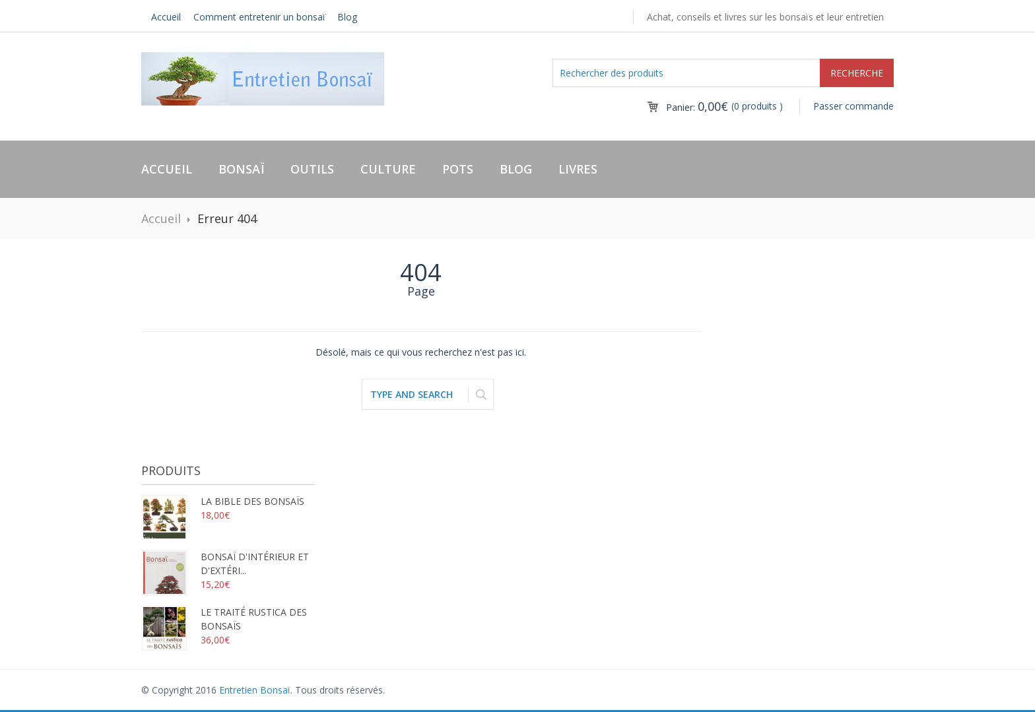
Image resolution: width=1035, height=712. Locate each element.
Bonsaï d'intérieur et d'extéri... (225, 563)
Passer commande (853, 106)
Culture (388, 169)
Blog (347, 17)
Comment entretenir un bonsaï (259, 17)
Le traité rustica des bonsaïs (224, 619)
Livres (577, 169)
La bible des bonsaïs (222, 501)
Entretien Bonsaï (254, 690)
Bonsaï (241, 169)
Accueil (166, 17)
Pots (457, 169)
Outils (312, 169)
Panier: (697, 107)
